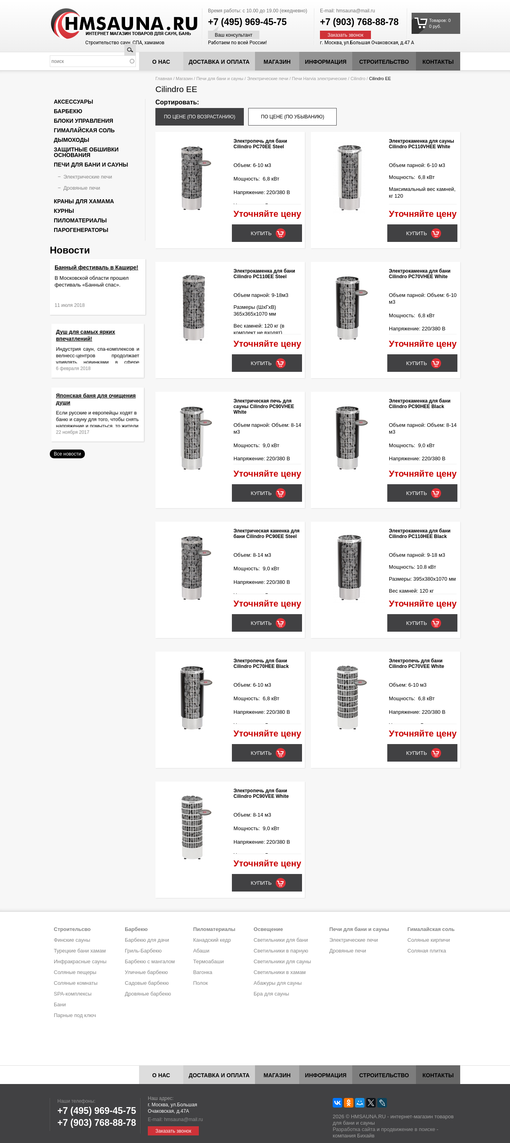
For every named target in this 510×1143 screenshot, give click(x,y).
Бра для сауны (271, 994)
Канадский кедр (212, 940)
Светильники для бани (281, 940)
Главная (163, 78)
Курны (64, 211)
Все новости (67, 454)
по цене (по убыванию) (292, 117)
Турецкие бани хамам (80, 951)
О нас (161, 62)
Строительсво (72, 929)
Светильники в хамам (280, 972)
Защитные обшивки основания (86, 152)
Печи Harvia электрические (319, 78)
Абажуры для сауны (278, 983)
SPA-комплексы (73, 994)
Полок (200, 983)
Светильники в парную (281, 951)
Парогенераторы (81, 230)
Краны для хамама (84, 201)
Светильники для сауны (282, 961)
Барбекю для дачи (147, 940)
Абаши (201, 951)
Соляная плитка (427, 951)
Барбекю (68, 111)
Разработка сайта (354, 1129)
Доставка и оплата (219, 62)
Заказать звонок (345, 35)
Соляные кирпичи (429, 940)
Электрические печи (267, 78)
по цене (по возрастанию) (199, 117)
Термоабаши (208, 961)
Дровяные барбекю (148, 994)
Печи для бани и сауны (219, 78)
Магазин (277, 62)
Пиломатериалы (80, 220)
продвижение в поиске (408, 1129)
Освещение (268, 929)
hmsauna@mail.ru (355, 11)
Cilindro (358, 78)
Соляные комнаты (76, 983)
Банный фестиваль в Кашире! (96, 267)
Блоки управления (83, 121)
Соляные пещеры (75, 972)
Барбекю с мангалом (150, 961)
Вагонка (202, 972)
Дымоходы (71, 140)
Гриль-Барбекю (143, 951)
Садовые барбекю (147, 983)
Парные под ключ (75, 1015)
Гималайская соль (84, 130)
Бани (60, 1004)
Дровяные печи (81, 188)
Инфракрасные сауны (80, 961)
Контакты (437, 62)
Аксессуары (73, 101)
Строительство (384, 62)
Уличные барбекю (146, 972)
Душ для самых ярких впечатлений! (90, 341)
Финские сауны (72, 940)
